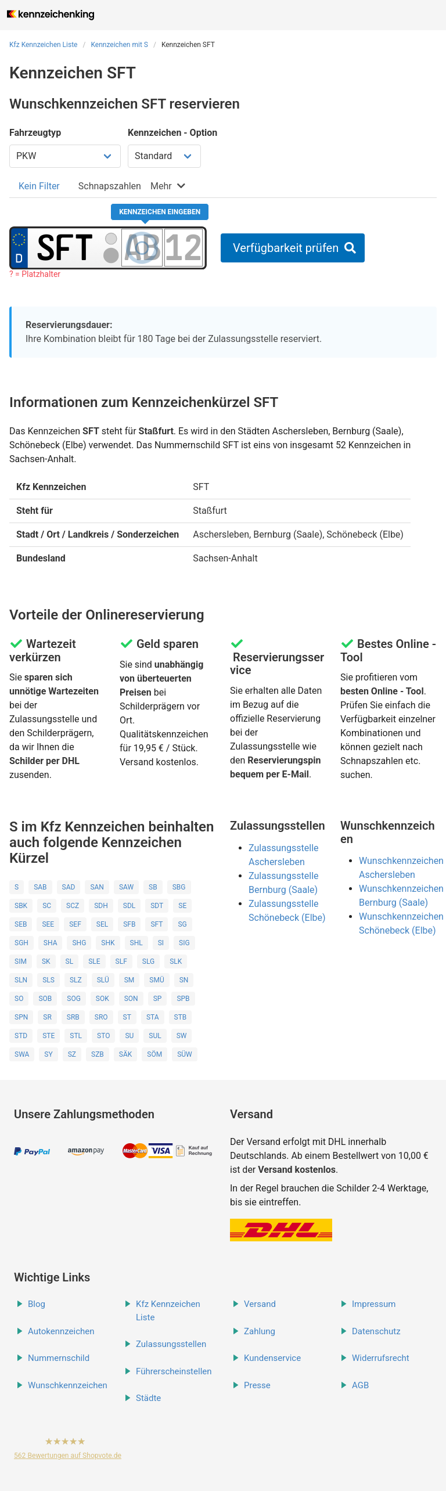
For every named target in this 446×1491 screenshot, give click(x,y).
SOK (102, 999)
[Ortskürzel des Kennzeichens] (65, 247)
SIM (21, 961)
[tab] (39, 186)
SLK (176, 961)
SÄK (125, 1054)
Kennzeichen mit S (119, 45)
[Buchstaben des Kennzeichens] (142, 247)
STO (103, 1036)
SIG (184, 943)
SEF (75, 924)
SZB (97, 1054)
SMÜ (156, 980)
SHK (107, 943)
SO (19, 999)
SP (157, 999)
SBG (179, 887)
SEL (102, 924)
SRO (101, 1017)
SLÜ (103, 980)
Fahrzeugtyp (35, 132)
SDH (101, 906)
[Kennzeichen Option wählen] (164, 156)
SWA (22, 1054)
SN (184, 980)
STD (21, 1036)
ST (127, 1017)
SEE (48, 924)
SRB (73, 1017)
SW (182, 1036)
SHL (136, 943)
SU (129, 1036)
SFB (129, 924)
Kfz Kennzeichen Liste (43, 45)
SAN (97, 887)
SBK (21, 906)
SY (48, 1054)
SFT (156, 924)
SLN (21, 980)
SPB (183, 999)
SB (153, 887)
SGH (21, 943)
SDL (129, 906)
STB (180, 1017)
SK (46, 961)
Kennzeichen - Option (172, 132)
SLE (94, 961)
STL (76, 1036)
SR (47, 1017)
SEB (21, 924)
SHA (50, 943)
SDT (156, 906)
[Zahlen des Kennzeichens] (183, 247)
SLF (121, 961)
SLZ (76, 980)
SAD (68, 887)
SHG (79, 943)
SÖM (154, 1054)
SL (70, 961)
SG (182, 924)
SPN (21, 1017)
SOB (45, 999)
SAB (40, 887)
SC (46, 906)
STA (152, 1017)
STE (48, 1036)
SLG (148, 961)
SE (182, 906)
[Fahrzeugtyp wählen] (65, 156)
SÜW (184, 1054)
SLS (48, 980)
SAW (126, 887)
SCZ (72, 906)
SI (161, 943)
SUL (155, 1036)
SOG (74, 999)
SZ (72, 1054)
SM (129, 980)
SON (131, 999)
